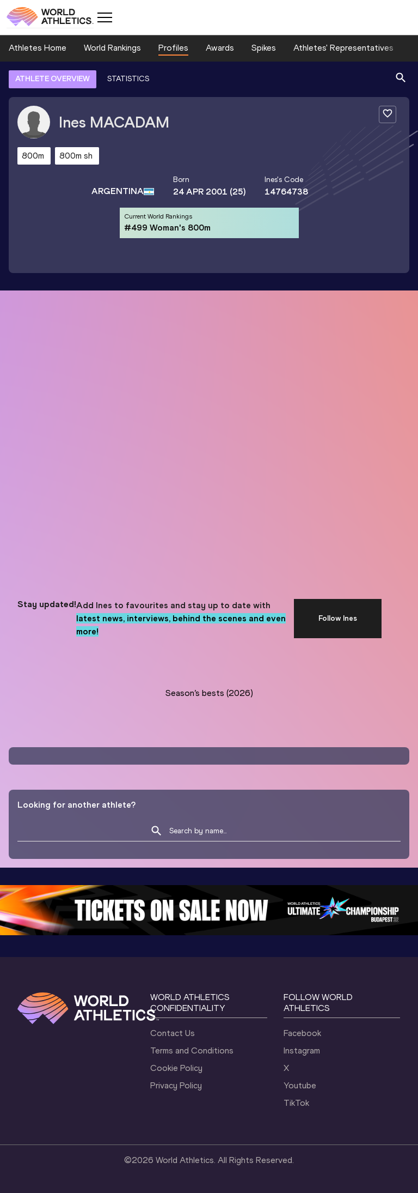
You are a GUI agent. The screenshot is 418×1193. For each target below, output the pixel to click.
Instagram (302, 1050)
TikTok (296, 1103)
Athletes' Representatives (343, 48)
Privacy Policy (176, 1085)
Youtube (300, 1085)
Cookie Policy (176, 1068)
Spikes (263, 48)
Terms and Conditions (191, 1050)
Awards (220, 48)
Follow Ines (337, 618)
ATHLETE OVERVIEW (52, 78)
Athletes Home (37, 48)
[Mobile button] (104, 17)
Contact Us (172, 1033)
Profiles (173, 48)
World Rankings (112, 48)
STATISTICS (128, 78)
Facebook (302, 1033)
